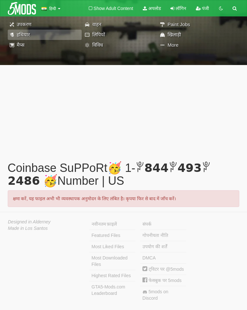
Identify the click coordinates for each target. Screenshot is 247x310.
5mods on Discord (155, 295)
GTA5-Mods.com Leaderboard (108, 290)
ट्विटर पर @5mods (163, 269)
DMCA (149, 257)
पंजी (202, 8)
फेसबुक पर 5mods (162, 280)
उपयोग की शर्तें (154, 246)
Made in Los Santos (28, 228)
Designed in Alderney (29, 221)
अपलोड (152, 8)
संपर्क (146, 224)
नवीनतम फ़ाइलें (104, 224)
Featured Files (106, 235)
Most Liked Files (108, 246)
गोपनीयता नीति (155, 235)
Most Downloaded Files (110, 261)
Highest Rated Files (111, 275)
